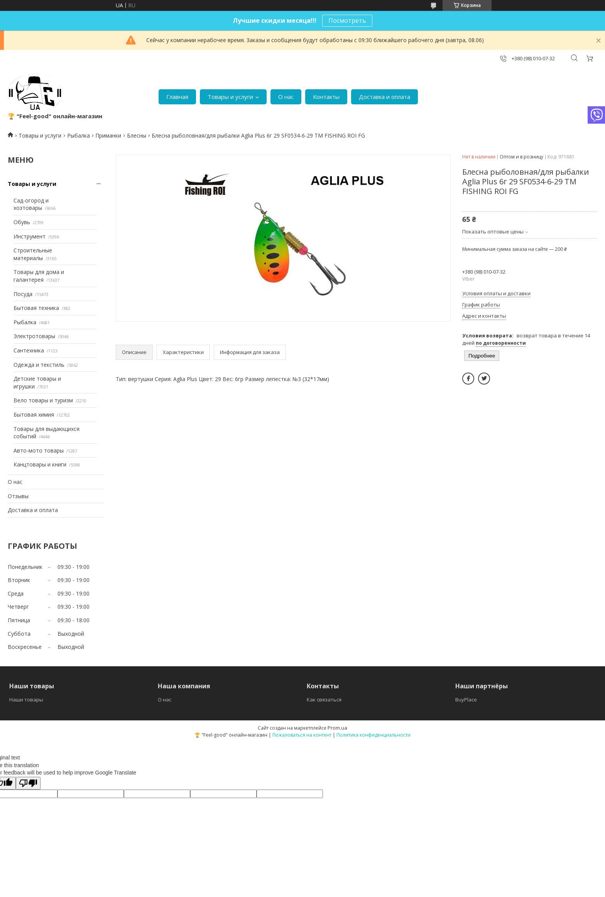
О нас (286, 96)
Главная (177, 96)
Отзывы (18, 496)
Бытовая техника (36, 307)
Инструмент (30, 236)
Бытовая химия (34, 414)
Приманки (108, 135)
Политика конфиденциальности (373, 735)
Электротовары (34, 336)
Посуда (23, 294)
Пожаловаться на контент (301, 735)
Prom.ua (337, 727)
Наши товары (26, 699)
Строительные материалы (33, 254)
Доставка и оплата (384, 96)
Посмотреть (347, 20)
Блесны (136, 135)
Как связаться (324, 699)
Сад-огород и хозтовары (31, 204)
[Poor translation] (28, 783)
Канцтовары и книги (40, 464)
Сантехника (29, 350)
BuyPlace (466, 699)
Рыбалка (78, 135)
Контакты (326, 96)
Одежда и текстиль (39, 364)
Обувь (22, 222)
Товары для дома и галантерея (39, 275)
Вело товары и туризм (43, 400)
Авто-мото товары (39, 450)
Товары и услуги (230, 96)
